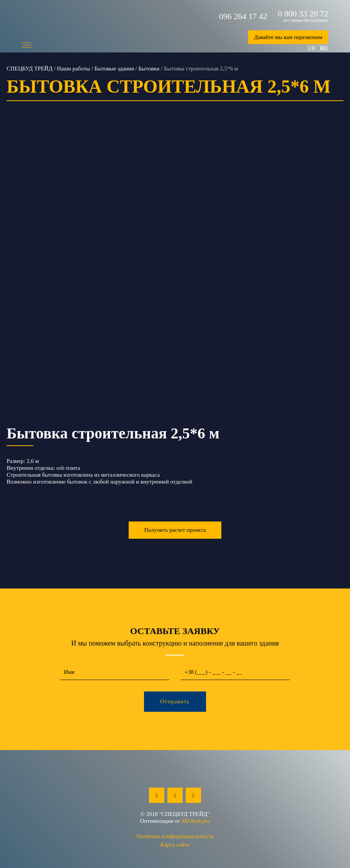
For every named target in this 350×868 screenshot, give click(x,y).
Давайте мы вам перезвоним (287, 37)
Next (338, 276)
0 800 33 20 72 (303, 14)
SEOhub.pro (196, 821)
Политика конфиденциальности (175, 836)
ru (324, 48)
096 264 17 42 (243, 16)
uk (312, 48)
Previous (12, 276)
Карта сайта (175, 845)
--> (175, 276)
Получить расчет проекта (175, 530)
